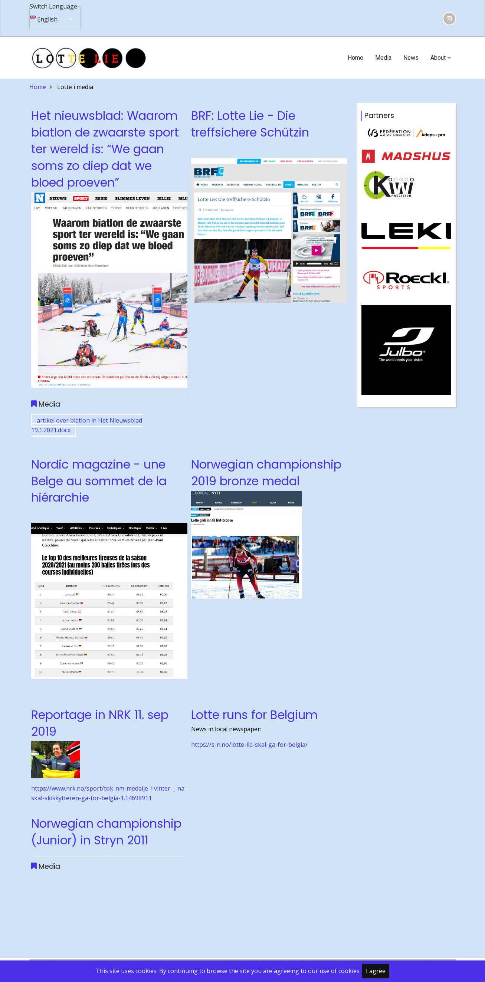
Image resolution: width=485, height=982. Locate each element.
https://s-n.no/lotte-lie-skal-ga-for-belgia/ (249, 744)
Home (355, 57)
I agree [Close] (376, 971)
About (440, 57)
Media (383, 57)
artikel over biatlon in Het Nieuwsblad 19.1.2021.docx (86, 425)
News (411, 57)
